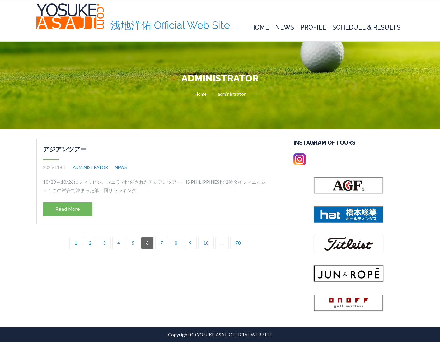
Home (259, 27)
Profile (313, 27)
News (284, 27)
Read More (67, 209)
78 (238, 243)
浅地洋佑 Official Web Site (170, 25)
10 (206, 243)
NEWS (121, 167)
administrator (90, 167)
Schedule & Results (366, 27)
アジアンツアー (65, 149)
